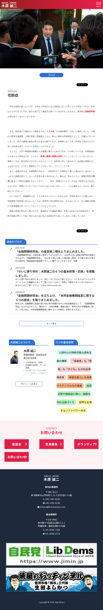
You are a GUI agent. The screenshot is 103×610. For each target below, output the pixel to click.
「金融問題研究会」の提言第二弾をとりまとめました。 (50, 251)
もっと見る (51, 323)
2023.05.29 (20, 292)
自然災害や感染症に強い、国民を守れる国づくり (74, 394)
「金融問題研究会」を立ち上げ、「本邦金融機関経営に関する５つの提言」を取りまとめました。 (55, 297)
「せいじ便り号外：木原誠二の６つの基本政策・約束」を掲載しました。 (55, 273)
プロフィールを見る (29, 383)
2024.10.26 (20, 267)
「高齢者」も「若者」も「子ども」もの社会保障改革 (74, 369)
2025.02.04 (20, 247)
